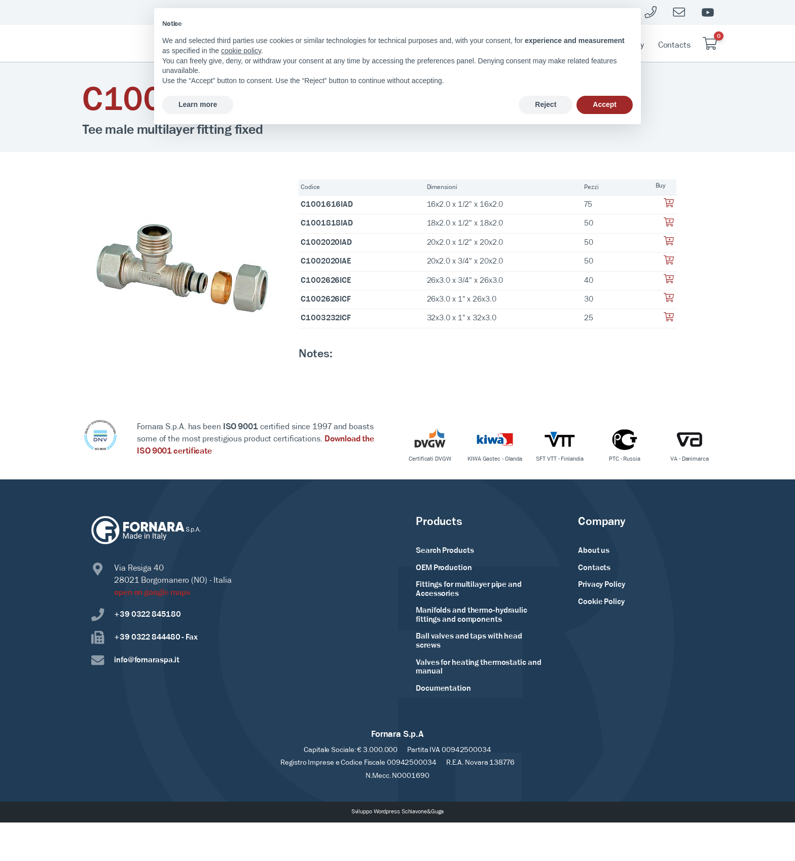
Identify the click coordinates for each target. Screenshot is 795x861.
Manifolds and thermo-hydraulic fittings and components (471, 615)
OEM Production (444, 568)
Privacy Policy (601, 584)
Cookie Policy (601, 602)
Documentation (443, 688)
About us (593, 550)
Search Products (445, 550)
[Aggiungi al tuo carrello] (669, 205)
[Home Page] (137, 43)
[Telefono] (651, 12)
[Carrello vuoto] (710, 43)
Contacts (674, 45)
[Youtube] (708, 12)
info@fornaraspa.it (135, 660)
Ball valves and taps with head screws (469, 641)
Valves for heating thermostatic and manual (478, 667)
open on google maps (152, 592)
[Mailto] (679, 12)
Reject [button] (545, 104)
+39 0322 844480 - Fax (144, 638)
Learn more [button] (197, 104)
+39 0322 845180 (136, 615)
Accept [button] (605, 104)
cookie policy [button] (241, 51)
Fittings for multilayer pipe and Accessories (469, 589)
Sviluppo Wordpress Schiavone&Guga (397, 811)
